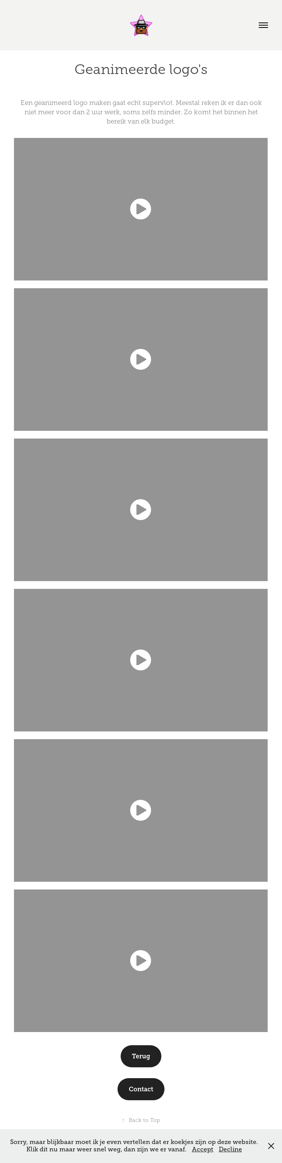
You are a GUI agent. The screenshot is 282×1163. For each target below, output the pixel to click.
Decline (230, 1149)
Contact (141, 1089)
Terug (141, 1056)
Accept (202, 1149)
